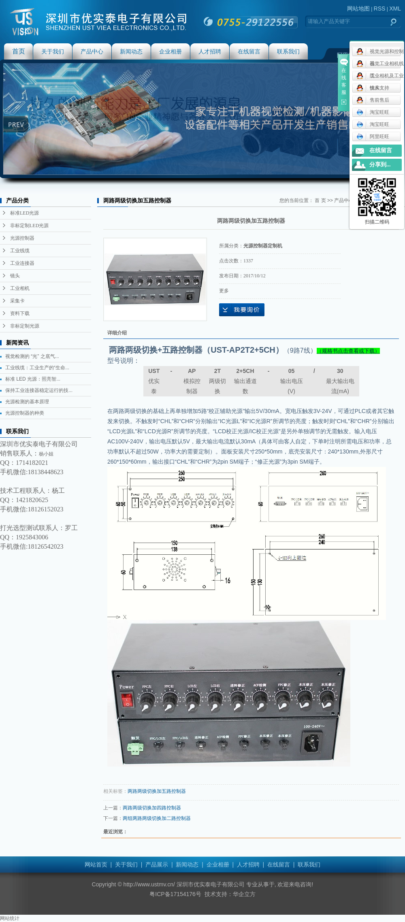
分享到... (380, 165)
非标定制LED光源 (29, 225)
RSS (380, 8)
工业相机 (20, 288)
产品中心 (92, 51)
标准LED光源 (24, 213)
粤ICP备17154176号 (175, 894)
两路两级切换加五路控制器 (157, 791)
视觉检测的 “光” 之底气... (32, 356)
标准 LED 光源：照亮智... (32, 379)
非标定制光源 (24, 326)
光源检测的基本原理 (27, 402)
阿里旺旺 (372, 136)
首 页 (320, 200)
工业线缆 (20, 250)
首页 (18, 51)
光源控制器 (22, 238)
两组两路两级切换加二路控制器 (157, 818)
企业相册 (170, 51)
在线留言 (249, 51)
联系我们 (288, 51)
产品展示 (156, 864)
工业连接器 (22, 263)
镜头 (15, 276)
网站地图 (358, 8)
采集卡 (17, 301)
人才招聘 (209, 51)
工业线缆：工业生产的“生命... (37, 368)
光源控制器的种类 (24, 413)
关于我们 (52, 51)
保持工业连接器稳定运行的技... (38, 390)
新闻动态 (131, 51)
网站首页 (96, 864)
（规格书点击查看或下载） (348, 351)
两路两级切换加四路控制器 (152, 808)
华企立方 (244, 894)
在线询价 (241, 309)
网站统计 (9, 918)
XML (395, 8)
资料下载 (20, 313)
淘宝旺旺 (372, 112)
